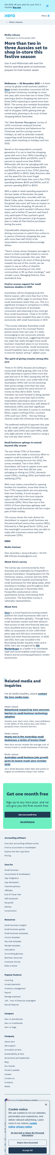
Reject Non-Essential (27, 1143)
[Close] (46, 1104)
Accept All (27, 1150)
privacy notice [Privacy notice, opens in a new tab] (24, 1127)
